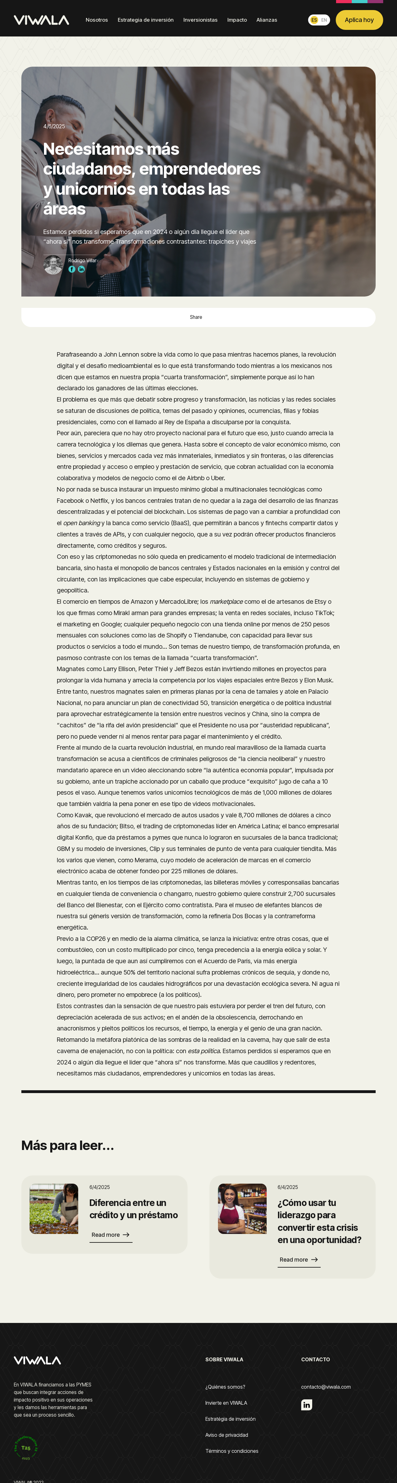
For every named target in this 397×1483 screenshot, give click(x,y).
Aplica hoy (359, 20)
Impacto (237, 20)
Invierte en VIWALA (226, 1403)
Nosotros (97, 20)
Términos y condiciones (231, 1451)
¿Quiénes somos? (225, 1387)
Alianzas (267, 20)
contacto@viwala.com (326, 1387)
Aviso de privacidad (226, 1435)
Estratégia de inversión (230, 1419)
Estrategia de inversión (146, 20)
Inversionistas (200, 20)
